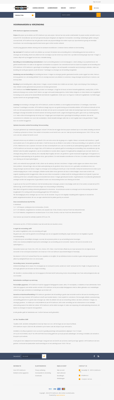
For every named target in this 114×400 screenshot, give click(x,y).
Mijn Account (97, 2)
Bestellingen (60, 375)
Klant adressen (61, 373)
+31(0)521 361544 (86, 379)
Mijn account (60, 370)
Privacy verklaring (40, 370)
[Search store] (78, 15)
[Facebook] (94, 356)
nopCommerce (60, 395)
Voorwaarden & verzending (43, 373)
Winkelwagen (61, 378)
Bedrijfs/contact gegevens (20, 373)
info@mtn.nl (84, 375)
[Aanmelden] (31, 356)
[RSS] (98, 356)
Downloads (38, 375)
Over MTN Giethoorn (19, 370)
